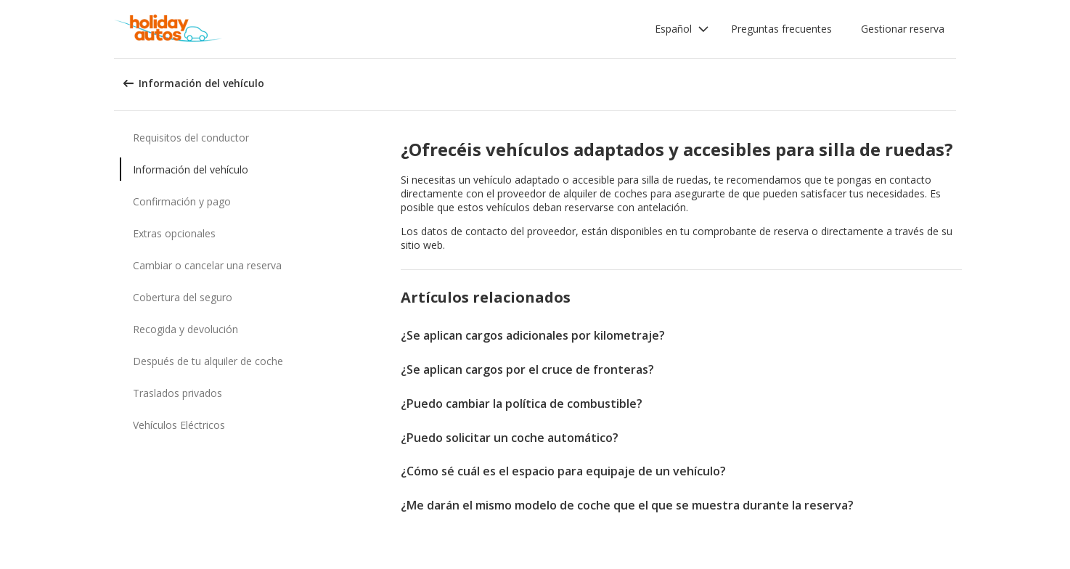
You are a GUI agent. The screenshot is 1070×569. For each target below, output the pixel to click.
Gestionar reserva (902, 29)
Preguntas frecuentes (781, 29)
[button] (682, 29)
